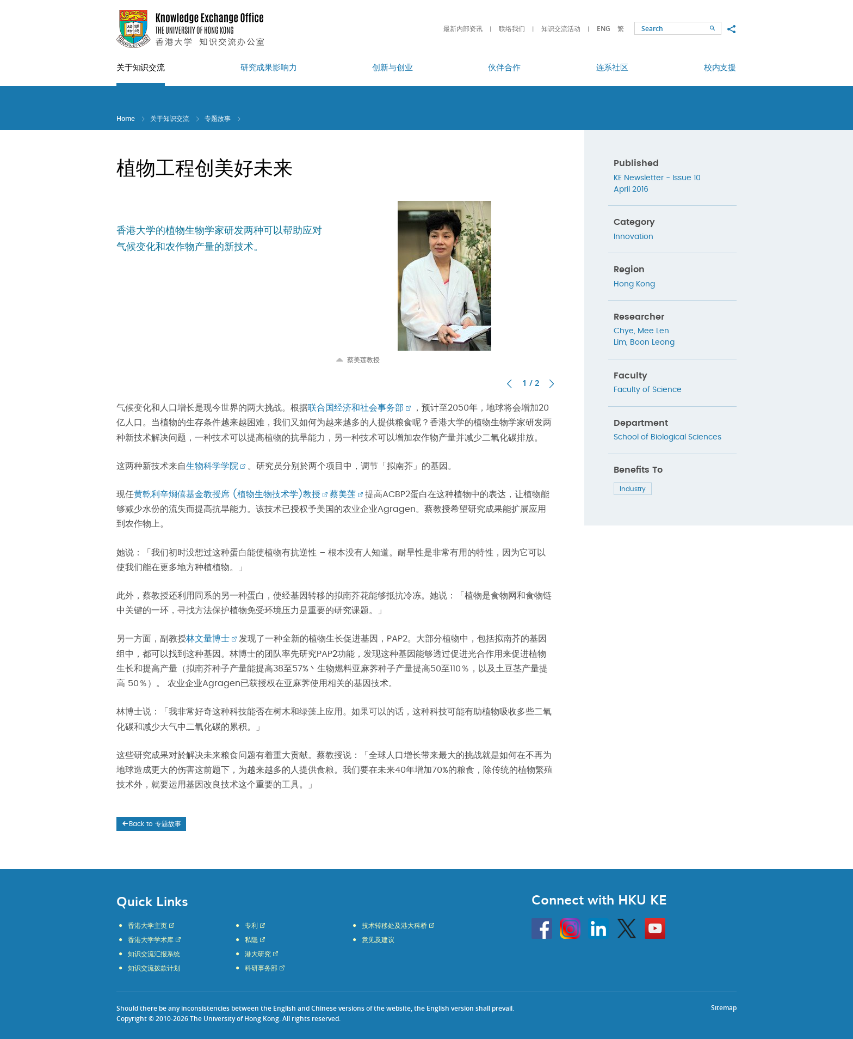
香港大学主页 (147, 925)
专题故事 (218, 118)
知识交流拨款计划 (154, 968)
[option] (444, 282)
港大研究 (258, 954)
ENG (603, 28)
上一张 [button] (509, 384)
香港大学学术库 (151, 940)
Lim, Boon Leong (644, 342)
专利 (251, 925)
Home (125, 118)
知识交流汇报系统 (154, 954)
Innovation (633, 237)
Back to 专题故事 (151, 824)
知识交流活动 (560, 28)
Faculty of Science (648, 390)
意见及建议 (378, 940)
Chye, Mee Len (641, 331)
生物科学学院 (212, 466)
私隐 (251, 940)
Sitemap (724, 1007)
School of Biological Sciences (667, 437)
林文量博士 (208, 638)
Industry (633, 489)
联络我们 (512, 28)
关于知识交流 (169, 118)
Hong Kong (634, 284)
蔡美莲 (343, 494)
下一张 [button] (551, 384)
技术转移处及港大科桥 (394, 925)
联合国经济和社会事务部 (356, 408)
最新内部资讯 (463, 28)
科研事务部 (261, 968)
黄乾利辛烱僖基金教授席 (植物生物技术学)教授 (227, 494)
